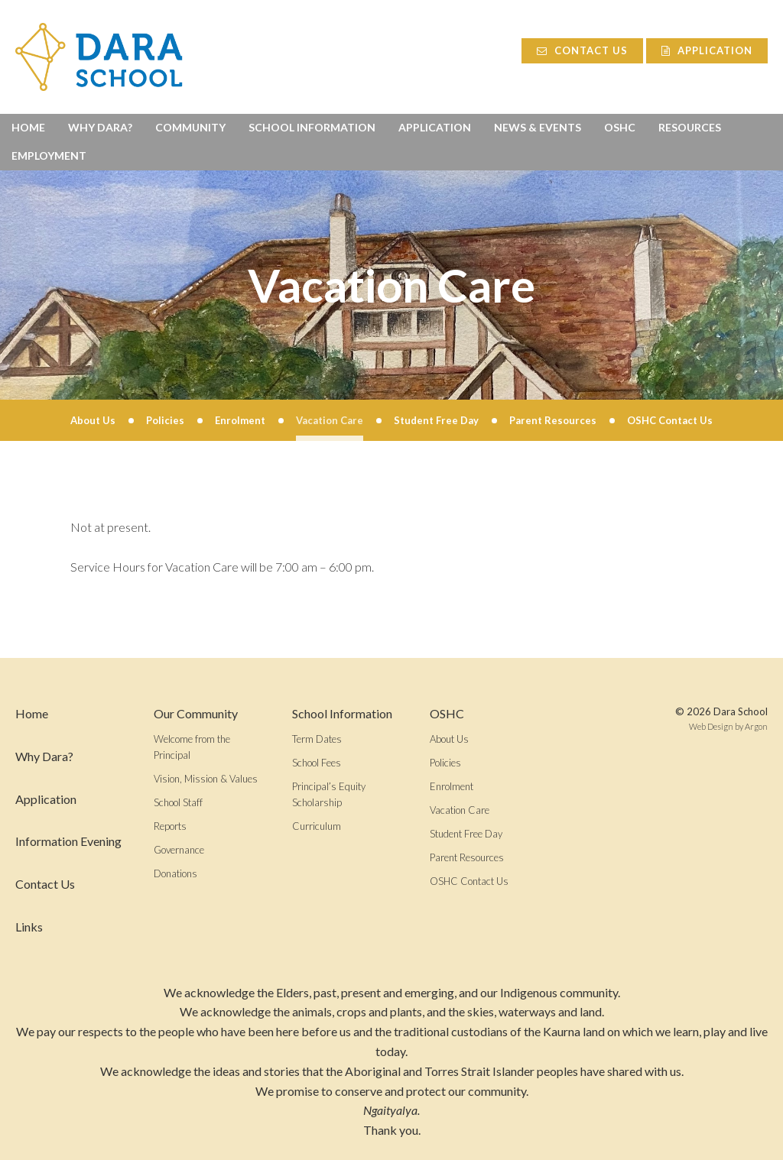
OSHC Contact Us (469, 881)
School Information (312, 127)
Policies (445, 763)
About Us (449, 739)
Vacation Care (459, 810)
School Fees (316, 763)
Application (706, 50)
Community (190, 127)
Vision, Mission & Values (206, 779)
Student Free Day (466, 834)
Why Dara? (100, 127)
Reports (170, 826)
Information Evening (68, 841)
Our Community (196, 713)
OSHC (619, 127)
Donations (175, 873)
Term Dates (317, 739)
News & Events (537, 127)
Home (28, 127)
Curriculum (316, 826)
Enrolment (451, 786)
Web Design (711, 726)
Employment (48, 155)
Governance (179, 850)
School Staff (178, 802)
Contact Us (577, 50)
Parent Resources (467, 857)
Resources (689, 127)
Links (29, 926)
